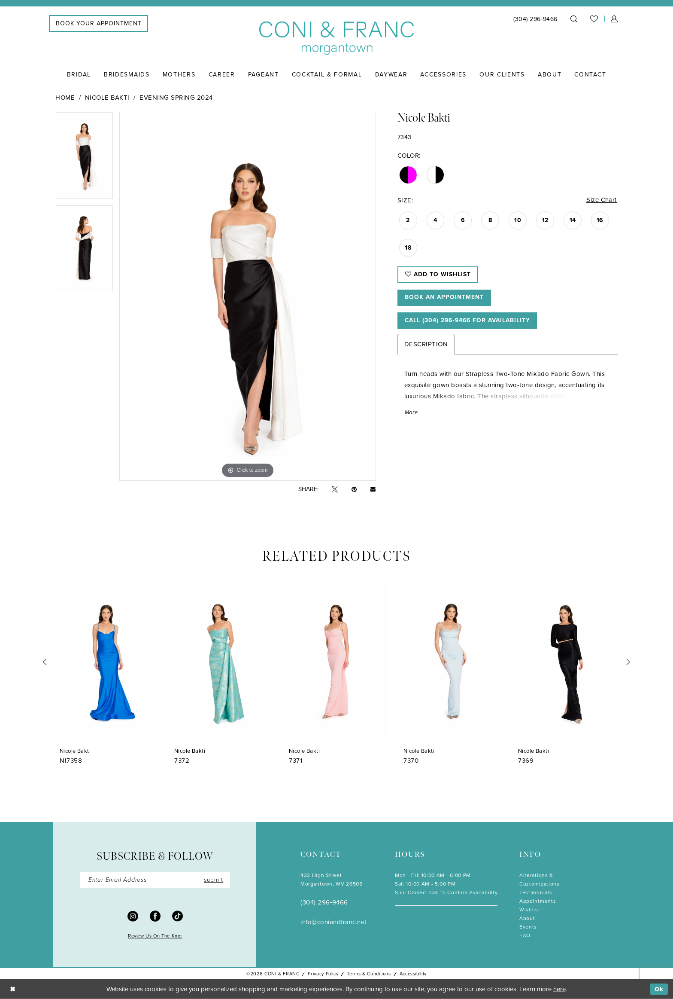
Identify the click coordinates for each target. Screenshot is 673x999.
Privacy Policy (323, 973)
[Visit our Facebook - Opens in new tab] (155, 916)
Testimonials (535, 892)
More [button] (411, 414)
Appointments (537, 901)
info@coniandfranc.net (333, 922)
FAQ (525, 935)
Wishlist (529, 909)
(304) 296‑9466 (324, 902)
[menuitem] (98, 23)
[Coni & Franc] (336, 38)
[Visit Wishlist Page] (594, 19)
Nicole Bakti (107, 97)
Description (426, 345)
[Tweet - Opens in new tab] (334, 489)
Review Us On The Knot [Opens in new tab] (155, 936)
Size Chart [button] (601, 200)
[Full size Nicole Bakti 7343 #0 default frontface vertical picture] (247, 296)
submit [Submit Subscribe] (213, 879)
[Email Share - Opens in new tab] (373, 489)
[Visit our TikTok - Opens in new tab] (177, 916)
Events (528, 927)
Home (65, 97)
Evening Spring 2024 (176, 97)
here (559, 989)
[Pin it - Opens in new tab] (354, 489)
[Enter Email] (155, 880)
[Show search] (574, 18)
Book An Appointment (445, 298)
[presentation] (107, 662)
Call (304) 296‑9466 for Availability (470, 321)
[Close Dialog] (12, 989)
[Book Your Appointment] (98, 23)
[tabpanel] (84, 158)
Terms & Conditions (369, 973)
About (527, 918)
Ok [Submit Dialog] (659, 989)
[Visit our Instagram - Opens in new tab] (133, 916)
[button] (614, 18)
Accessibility (413, 973)
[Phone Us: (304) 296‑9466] (535, 19)
